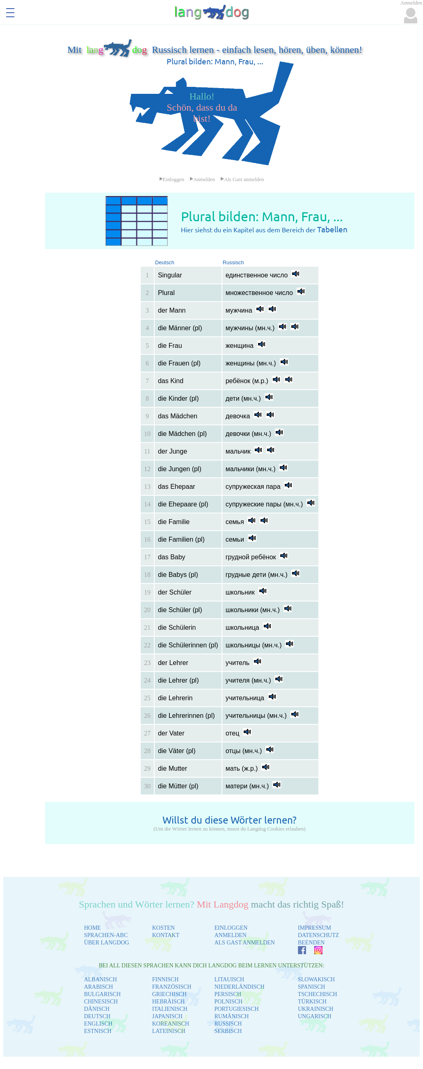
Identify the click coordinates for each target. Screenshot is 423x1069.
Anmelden (202, 179)
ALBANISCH (100, 979)
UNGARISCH (315, 1016)
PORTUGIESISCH (236, 1009)
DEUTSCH (97, 1016)
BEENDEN (311, 943)
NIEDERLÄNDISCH (239, 987)
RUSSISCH (228, 1024)
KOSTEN (163, 928)
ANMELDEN (230, 935)
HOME (92, 928)
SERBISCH (228, 1031)
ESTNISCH (98, 1031)
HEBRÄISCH (168, 1002)
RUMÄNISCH (231, 1016)
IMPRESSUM (314, 928)
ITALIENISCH (169, 1009)
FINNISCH (165, 979)
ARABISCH (98, 987)
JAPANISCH (167, 1016)
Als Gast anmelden (242, 179)
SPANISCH (311, 987)
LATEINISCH (168, 1031)
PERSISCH (227, 994)
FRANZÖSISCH (172, 987)
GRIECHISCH (169, 994)
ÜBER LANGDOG (106, 943)
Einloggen (172, 179)
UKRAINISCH (315, 1009)
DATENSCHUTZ (318, 935)
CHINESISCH (101, 1002)
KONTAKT (166, 935)
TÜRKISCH (312, 1002)
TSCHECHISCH (317, 994)
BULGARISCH (102, 994)
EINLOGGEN (230, 928)
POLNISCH (228, 1002)
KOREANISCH (170, 1024)
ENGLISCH (98, 1024)
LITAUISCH (229, 979)
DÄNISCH (97, 1009)
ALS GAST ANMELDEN (244, 943)
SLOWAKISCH (316, 979)
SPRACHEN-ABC (106, 935)
